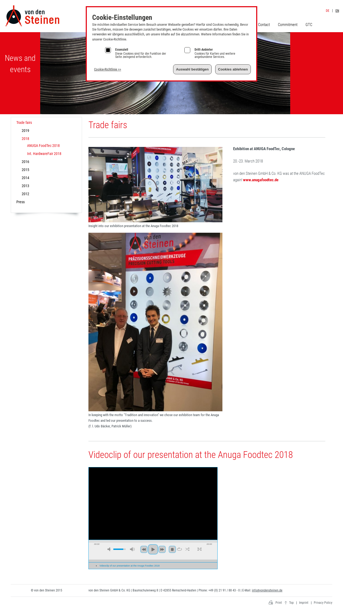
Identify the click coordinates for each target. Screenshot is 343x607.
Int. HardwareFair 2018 (44, 153)
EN (337, 11)
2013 (25, 186)
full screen (199, 549)
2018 (25, 138)
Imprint (329, 5)
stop (172, 549)
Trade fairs (24, 122)
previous (144, 549)
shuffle (187, 549)
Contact (264, 24)
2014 (25, 178)
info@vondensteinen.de (267, 590)
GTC (308, 24)
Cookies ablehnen (233, 69)
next (162, 549)
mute (109, 549)
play (153, 549)
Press (20, 202)
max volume (132, 549)
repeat (179, 549)
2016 (25, 162)
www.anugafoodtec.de (260, 179)
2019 (25, 130)
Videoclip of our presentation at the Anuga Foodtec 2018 (129, 565)
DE (327, 11)
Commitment (287, 24)
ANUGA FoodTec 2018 (43, 145)
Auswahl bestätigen (192, 69)
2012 (25, 194)
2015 (25, 170)
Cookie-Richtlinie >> (107, 69)
